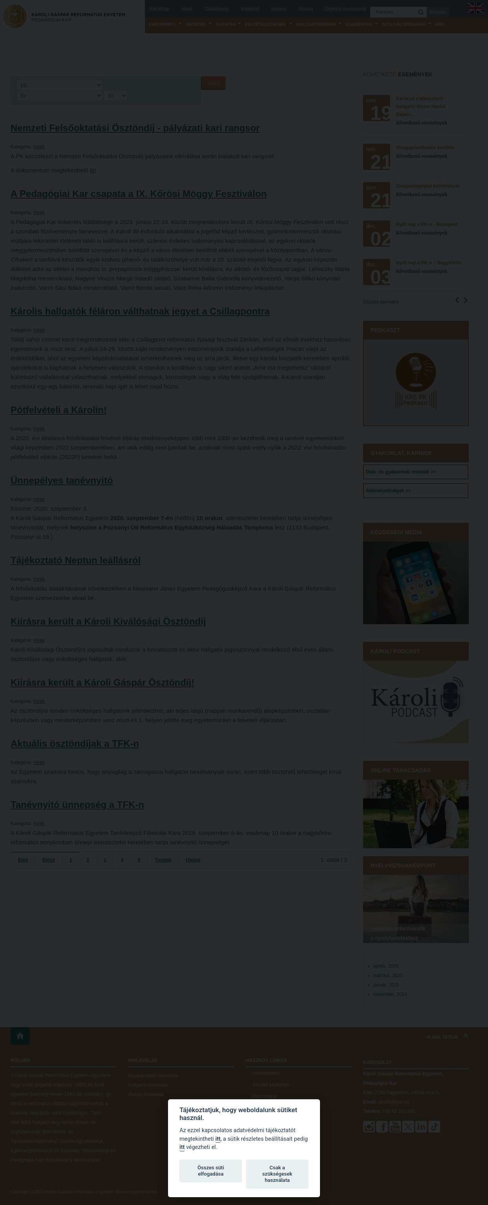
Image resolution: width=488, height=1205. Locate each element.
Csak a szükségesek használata (277, 1174)
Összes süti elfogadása (210, 1171)
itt (218, 1139)
